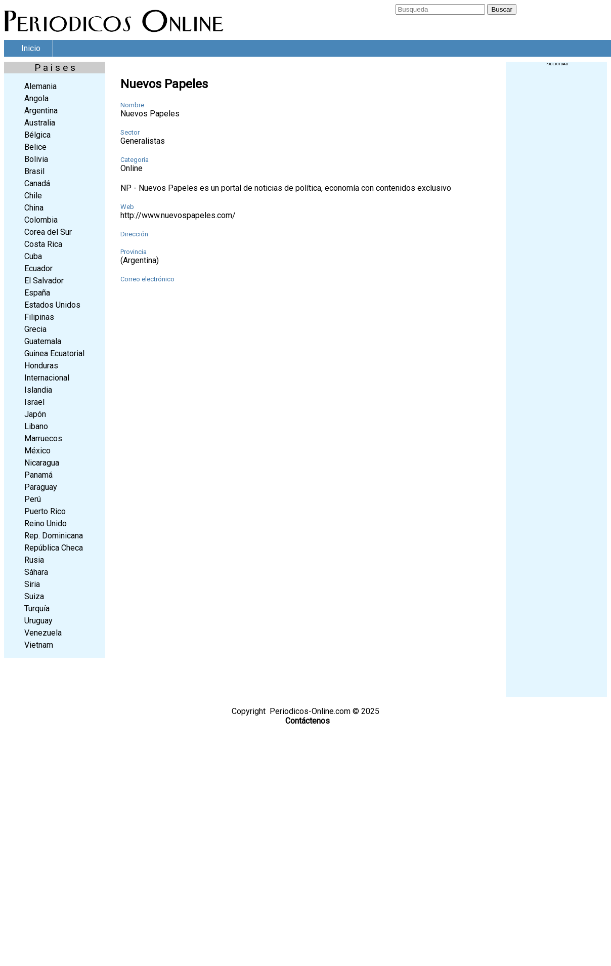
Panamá (38, 475)
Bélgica (37, 135)
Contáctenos (307, 721)
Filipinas (39, 317)
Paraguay (40, 487)
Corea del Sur (48, 232)
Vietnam (38, 645)
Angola (36, 98)
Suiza (34, 596)
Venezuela (43, 633)
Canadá (37, 183)
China (33, 208)
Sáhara (36, 572)
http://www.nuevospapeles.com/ (178, 215)
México (37, 450)
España (37, 293)
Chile (33, 195)
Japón (35, 414)
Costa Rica (43, 244)
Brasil (34, 171)
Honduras (41, 365)
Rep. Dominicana (53, 535)
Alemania (40, 86)
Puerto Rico (45, 511)
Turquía (37, 608)
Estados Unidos (52, 305)
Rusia (34, 560)
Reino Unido (45, 523)
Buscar (501, 9)
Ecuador (38, 268)
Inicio (30, 48)
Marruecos (43, 438)
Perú (32, 499)
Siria (32, 584)
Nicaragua (41, 463)
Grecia (35, 329)
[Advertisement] (556, 218)
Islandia (38, 390)
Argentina (41, 110)
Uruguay (38, 620)
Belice (35, 147)
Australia (39, 123)
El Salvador (44, 280)
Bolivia (36, 159)
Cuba (33, 256)
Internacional (46, 378)
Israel (34, 402)
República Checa (53, 548)
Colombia (41, 220)
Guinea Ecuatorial (54, 353)
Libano (36, 426)
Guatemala (42, 341)
